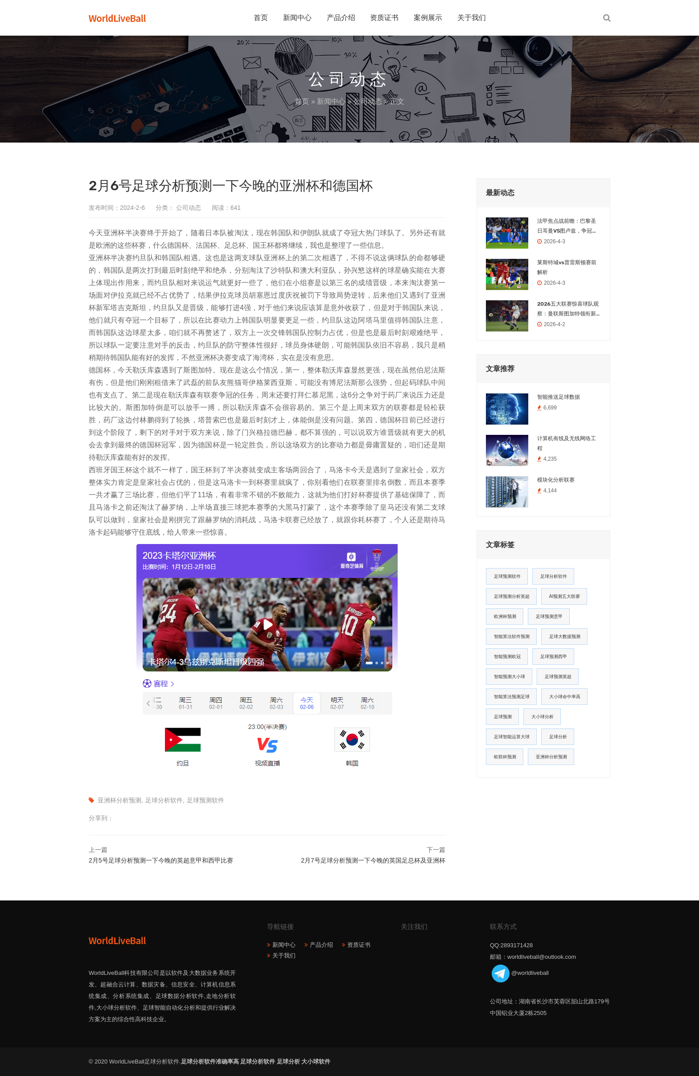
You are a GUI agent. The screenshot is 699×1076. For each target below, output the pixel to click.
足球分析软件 (164, 800)
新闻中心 (297, 17)
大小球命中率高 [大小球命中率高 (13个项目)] (564, 696)
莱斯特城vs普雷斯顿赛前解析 (566, 267)
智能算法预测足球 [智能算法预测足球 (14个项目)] (512, 696)
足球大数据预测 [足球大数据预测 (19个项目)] (564, 636)
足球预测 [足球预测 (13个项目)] (503, 716)
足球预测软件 (205, 800)
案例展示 (428, 17)
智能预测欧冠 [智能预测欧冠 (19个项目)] (507, 656)
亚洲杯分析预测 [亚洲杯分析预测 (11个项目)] (551, 756)
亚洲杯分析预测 (119, 800)
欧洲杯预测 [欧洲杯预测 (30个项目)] (505, 616)
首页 (261, 17)
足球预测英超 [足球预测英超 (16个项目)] (558, 676)
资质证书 (384, 17)
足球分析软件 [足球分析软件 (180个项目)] (553, 576)
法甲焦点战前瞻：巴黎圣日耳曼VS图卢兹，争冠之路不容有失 (567, 227)
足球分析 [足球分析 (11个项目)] (558, 736)
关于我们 (471, 17)
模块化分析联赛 (556, 480)
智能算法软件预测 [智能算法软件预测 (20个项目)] (512, 636)
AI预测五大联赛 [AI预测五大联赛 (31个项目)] (564, 596)
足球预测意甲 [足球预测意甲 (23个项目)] (549, 616)
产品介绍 (341, 17)
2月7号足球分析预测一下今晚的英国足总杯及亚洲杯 (373, 860)
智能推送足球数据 (558, 397)
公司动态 (368, 101)
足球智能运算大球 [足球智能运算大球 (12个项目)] (512, 736)
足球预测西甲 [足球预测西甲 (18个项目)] (553, 656)
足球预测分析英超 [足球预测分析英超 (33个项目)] (512, 596)
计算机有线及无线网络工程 (566, 443)
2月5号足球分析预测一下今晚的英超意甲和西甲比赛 (161, 860)
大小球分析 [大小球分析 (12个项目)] (542, 716)
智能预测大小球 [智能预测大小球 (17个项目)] (509, 676)
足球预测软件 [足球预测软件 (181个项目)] (507, 576)
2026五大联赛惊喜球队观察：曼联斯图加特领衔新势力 (568, 310)
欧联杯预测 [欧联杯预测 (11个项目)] (505, 756)
